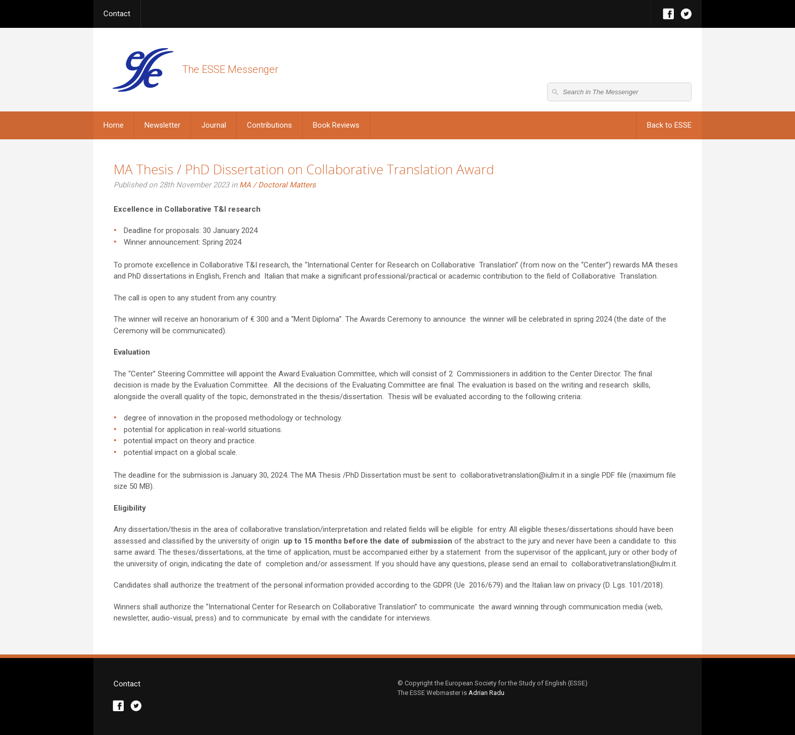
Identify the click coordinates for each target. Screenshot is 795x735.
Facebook (668, 14)
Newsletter (162, 125)
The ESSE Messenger (142, 69)
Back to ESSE (669, 125)
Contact (116, 13)
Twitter (686, 14)
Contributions (269, 125)
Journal (213, 125)
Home (113, 125)
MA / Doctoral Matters (277, 184)
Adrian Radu (486, 693)
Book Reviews (336, 125)
